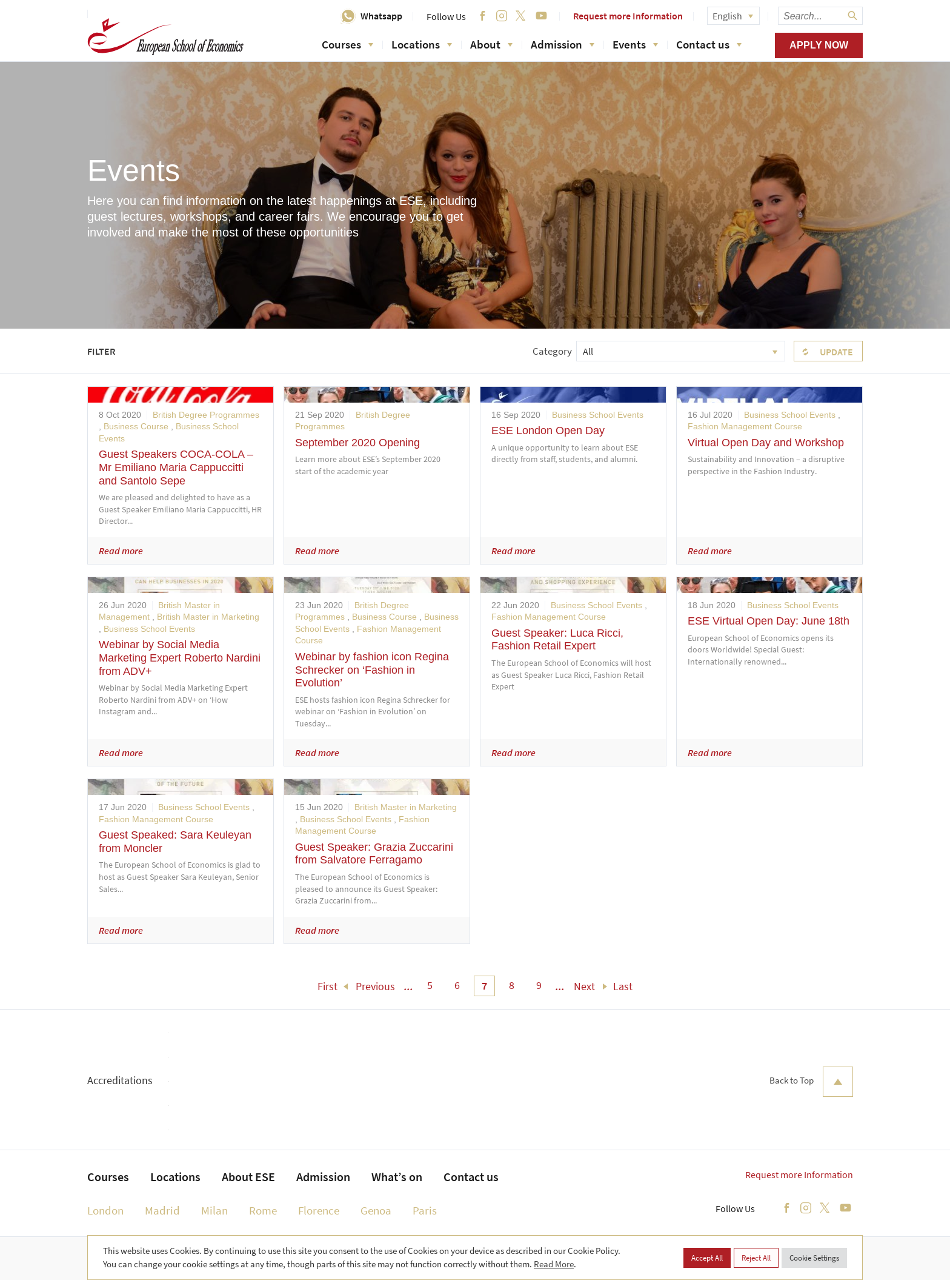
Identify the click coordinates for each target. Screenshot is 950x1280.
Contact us (709, 44)
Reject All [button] (756, 1258)
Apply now (818, 45)
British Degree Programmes (206, 415)
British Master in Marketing (208, 617)
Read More (554, 1264)
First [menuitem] (327, 986)
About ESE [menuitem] (248, 1176)
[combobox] (680, 351)
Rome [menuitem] (263, 1210)
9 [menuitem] (539, 985)
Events (635, 44)
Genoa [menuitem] (375, 1210)
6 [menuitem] (457, 985)
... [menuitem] (408, 986)
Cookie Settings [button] (814, 1258)
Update (836, 352)
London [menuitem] (105, 1210)
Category (552, 351)
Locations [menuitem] (175, 1176)
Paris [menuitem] (425, 1210)
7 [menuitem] (484, 986)
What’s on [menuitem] (396, 1176)
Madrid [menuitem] (162, 1210)
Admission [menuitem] (323, 1176)
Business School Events (597, 415)
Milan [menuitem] (214, 1210)
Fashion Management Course (745, 426)
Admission (562, 44)
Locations (421, 44)
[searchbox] (820, 16)
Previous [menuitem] (375, 986)
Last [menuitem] (623, 986)
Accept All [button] (707, 1258)
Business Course (136, 426)
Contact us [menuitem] (471, 1176)
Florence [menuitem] (318, 1210)
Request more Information (628, 16)
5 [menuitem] (430, 985)
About (491, 44)
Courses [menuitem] (108, 1176)
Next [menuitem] (584, 986)
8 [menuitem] (511, 985)
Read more (121, 551)
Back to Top (811, 1082)
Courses (347, 44)
